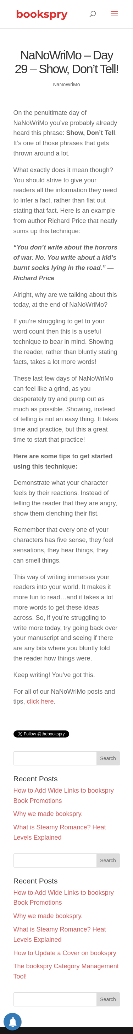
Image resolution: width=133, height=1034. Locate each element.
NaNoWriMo (66, 84)
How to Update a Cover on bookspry (64, 953)
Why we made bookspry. (48, 813)
